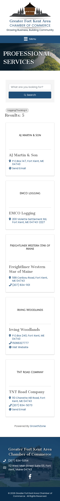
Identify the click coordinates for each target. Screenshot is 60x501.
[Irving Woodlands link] (30, 310)
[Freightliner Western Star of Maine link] (30, 247)
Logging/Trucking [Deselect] (17, 110)
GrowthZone (38, 426)
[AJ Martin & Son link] (30, 135)
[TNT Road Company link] (30, 372)
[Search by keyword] (30, 87)
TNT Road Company (27, 392)
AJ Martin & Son (23, 155)
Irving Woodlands (24, 329)
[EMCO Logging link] (30, 193)
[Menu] (30, 38)
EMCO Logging (22, 213)
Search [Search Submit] (30, 95)
